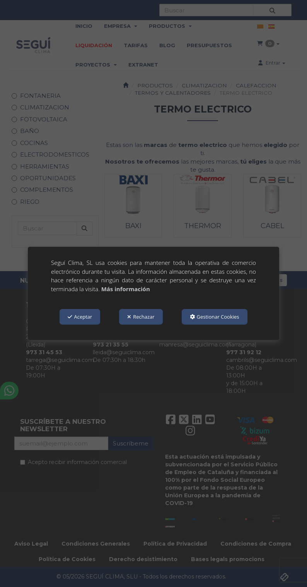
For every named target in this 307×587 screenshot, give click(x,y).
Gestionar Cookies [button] (214, 316)
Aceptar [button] (80, 316)
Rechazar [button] (140, 316)
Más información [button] (125, 289)
